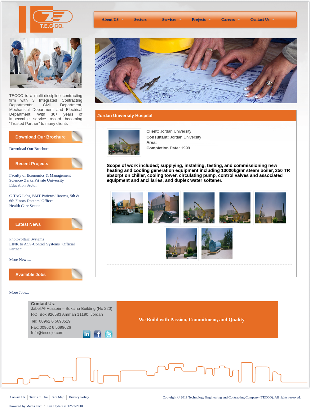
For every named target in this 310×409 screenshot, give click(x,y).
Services (169, 19)
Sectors (140, 19)
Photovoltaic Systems (26, 239)
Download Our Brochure (29, 148)
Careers (228, 19)
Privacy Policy (79, 397)
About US (110, 19)
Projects (199, 19)
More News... (20, 259)
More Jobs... (19, 292)
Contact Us (260, 19)
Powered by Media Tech (25, 406)
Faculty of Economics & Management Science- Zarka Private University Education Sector (40, 180)
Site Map (58, 397)
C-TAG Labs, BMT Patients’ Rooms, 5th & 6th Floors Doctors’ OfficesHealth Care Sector (44, 200)
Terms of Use (38, 397)
